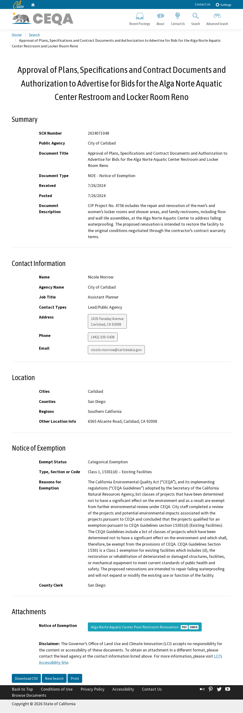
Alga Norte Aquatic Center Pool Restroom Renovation (145, 627)
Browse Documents (29, 695)
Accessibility (123, 689)
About (161, 18)
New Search (54, 678)
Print (75, 678)
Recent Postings (139, 18)
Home (17, 35)
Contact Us (202, 4)
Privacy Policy (92, 689)
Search (195, 18)
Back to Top (22, 689)
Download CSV (26, 678)
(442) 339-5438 (103, 337)
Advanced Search (217, 18)
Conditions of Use (56, 689)
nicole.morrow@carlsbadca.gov (116, 350)
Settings (223, 4)
